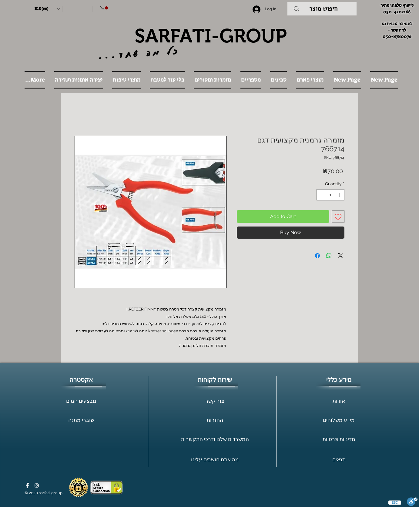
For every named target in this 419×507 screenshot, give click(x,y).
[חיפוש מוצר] (323, 8)
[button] (47, 9)
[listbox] (47, 9)
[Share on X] (340, 255)
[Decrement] (321, 195)
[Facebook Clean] (27, 485)
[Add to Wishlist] (338, 216)
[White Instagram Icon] (36, 485)
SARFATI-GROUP (211, 35)
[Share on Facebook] (317, 255)
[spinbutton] (330, 195)
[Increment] (340, 195)
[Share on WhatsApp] (329, 255)
